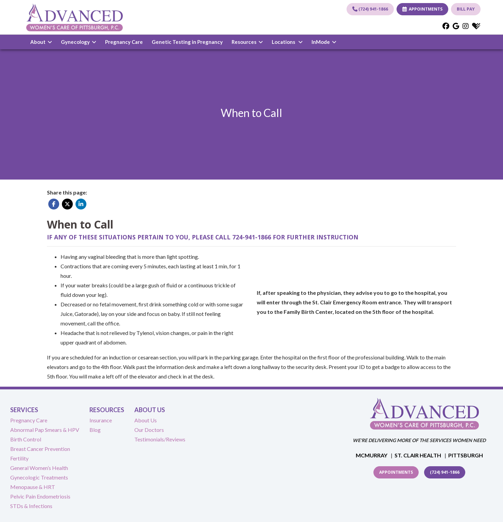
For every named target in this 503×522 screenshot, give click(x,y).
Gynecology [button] (78, 42)
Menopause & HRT (32, 487)
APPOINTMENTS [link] (422, 9)
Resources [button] (247, 42)
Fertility (19, 458)
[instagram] (466, 26)
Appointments (396, 472)
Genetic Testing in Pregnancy (187, 42)
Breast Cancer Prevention (40, 448)
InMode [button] (324, 42)
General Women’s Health (39, 468)
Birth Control (25, 439)
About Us (145, 420)
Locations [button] (287, 42)
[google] (456, 26)
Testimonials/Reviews (159, 439)
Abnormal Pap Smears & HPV (44, 429)
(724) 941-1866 (370, 9)
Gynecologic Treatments (39, 477)
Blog (95, 429)
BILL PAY (466, 9)
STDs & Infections (31, 506)
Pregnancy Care (124, 42)
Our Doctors (149, 429)
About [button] (41, 42)
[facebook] (445, 26)
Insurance (100, 420)
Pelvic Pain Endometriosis (40, 496)
